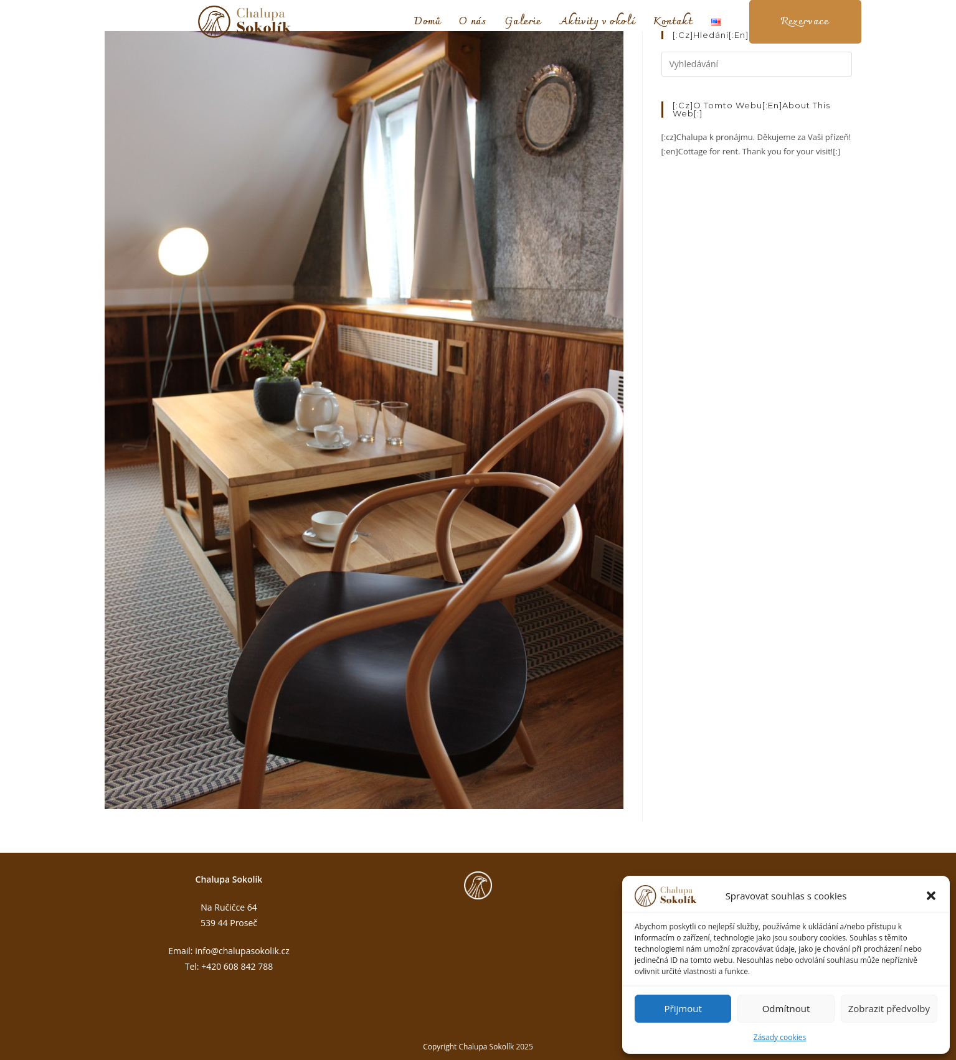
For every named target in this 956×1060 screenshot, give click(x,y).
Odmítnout (786, 1008)
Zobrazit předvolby (889, 1008)
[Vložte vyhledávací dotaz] (756, 64)
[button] (931, 895)
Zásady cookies (780, 1037)
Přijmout (683, 1008)
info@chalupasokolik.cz (242, 951)
